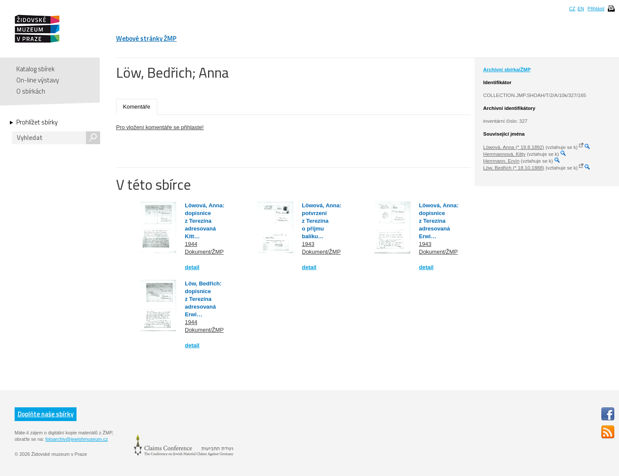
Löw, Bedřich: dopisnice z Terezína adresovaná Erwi (203, 299)
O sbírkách (30, 91)
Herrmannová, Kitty (504, 154)
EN (580, 8)
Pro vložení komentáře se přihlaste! (160, 127)
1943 (308, 244)
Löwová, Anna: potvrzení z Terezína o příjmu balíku (321, 221)
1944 (191, 244)
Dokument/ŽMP (204, 252)
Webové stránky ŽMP (146, 38)
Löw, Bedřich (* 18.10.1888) (513, 167)
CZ (572, 8)
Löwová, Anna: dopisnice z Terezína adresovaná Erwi (439, 221)
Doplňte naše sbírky (46, 414)
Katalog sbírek (35, 69)
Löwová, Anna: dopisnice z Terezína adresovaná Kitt (204, 221)
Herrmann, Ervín (501, 161)
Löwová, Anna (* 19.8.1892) (513, 147)
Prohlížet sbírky (37, 122)
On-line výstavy (37, 80)
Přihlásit (596, 8)
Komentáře (136, 106)
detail (192, 267)
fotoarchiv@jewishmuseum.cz (76, 439)
